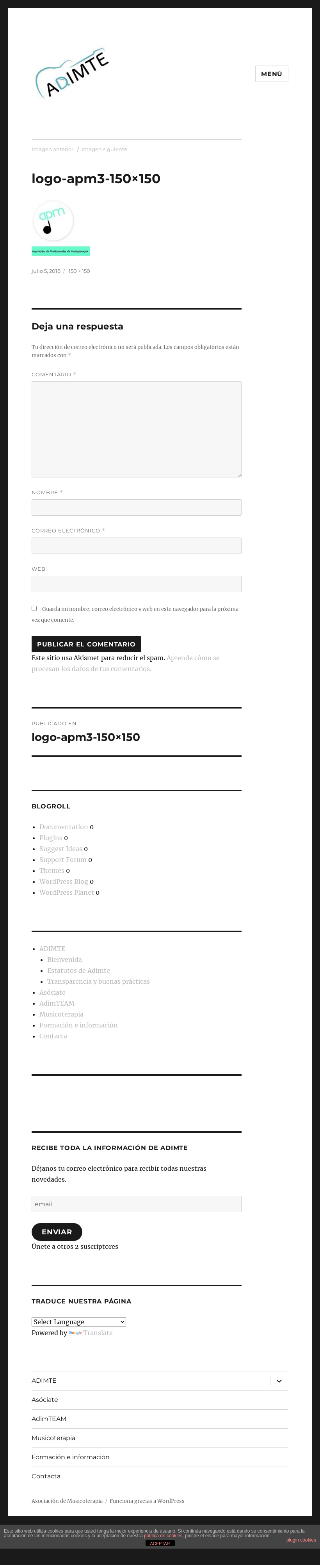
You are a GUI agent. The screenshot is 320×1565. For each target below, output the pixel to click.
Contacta (53, 1036)
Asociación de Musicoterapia (67, 1501)
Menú (272, 74)
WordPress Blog (63, 881)
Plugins (50, 838)
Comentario (54, 374)
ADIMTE (52, 949)
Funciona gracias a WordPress (147, 1501)
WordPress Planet (66, 892)
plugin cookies (301, 1540)
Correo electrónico (68, 530)
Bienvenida (64, 959)
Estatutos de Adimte (78, 970)
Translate (91, 1333)
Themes (51, 870)
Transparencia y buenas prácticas (98, 981)
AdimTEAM (57, 1003)
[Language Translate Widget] (79, 1321)
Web (39, 569)
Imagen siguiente (104, 149)
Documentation (63, 827)
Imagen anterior (52, 149)
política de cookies (163, 1535)
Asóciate (52, 992)
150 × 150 (79, 271)
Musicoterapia (61, 1014)
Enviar (57, 1232)
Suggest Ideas (60, 849)
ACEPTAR (160, 1543)
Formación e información (78, 1025)
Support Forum (63, 860)
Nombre (47, 492)
